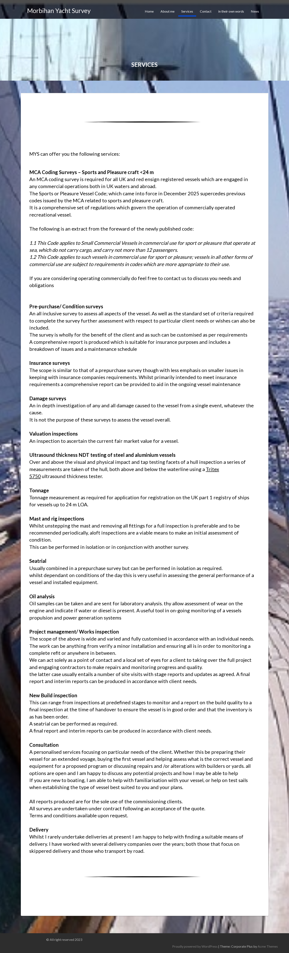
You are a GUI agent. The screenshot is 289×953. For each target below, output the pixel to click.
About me (167, 11)
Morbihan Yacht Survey (59, 10)
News (255, 11)
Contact (205, 11)
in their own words (231, 11)
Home (149, 11)
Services (187, 11)
